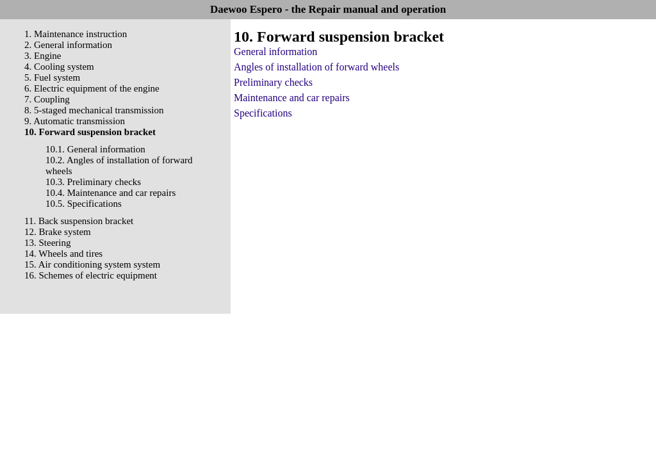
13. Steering (47, 243)
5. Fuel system (52, 77)
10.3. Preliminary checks (93, 182)
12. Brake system (57, 232)
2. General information (68, 45)
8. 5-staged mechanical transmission (93, 110)
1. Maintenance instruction (75, 34)
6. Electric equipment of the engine (92, 88)
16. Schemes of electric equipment (90, 275)
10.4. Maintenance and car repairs (110, 193)
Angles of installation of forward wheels (316, 66)
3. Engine (43, 56)
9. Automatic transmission (74, 121)
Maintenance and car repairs (292, 97)
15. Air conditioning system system (92, 264)
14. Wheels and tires (63, 253)
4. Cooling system (59, 66)
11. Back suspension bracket (78, 221)
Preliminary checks (273, 82)
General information (275, 51)
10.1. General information (95, 149)
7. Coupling (47, 99)
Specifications (263, 113)
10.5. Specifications (83, 203)
